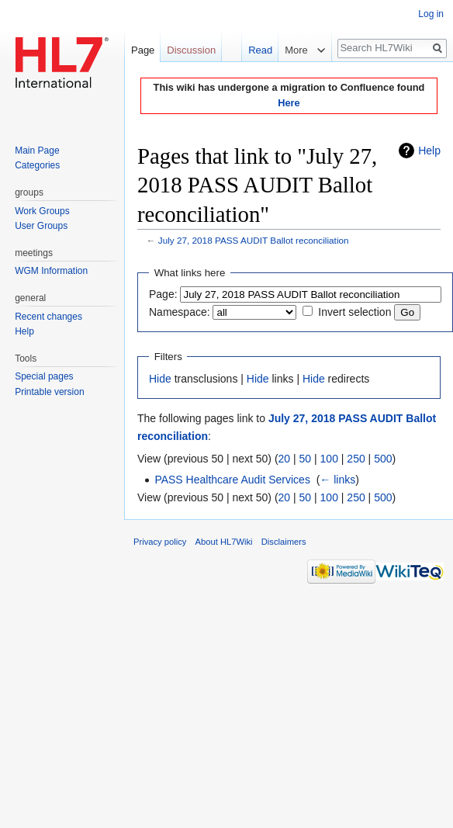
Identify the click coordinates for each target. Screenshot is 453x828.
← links (337, 479)
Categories (37, 165)
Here (288, 103)
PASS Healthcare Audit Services (232, 479)
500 (383, 458)
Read (255, 50)
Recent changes (48, 316)
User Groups (41, 225)
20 (284, 458)
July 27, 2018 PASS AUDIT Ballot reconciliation (253, 240)
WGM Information (51, 270)
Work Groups (42, 211)
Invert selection (354, 312)
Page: (163, 294)
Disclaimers (283, 541)
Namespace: (179, 312)
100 (329, 458)
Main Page (37, 150)
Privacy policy (159, 541)
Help (429, 150)
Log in (431, 14)
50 (305, 458)
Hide (160, 378)
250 (356, 458)
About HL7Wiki (224, 541)
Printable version (49, 391)
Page (142, 50)
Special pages (44, 376)
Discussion (191, 50)
